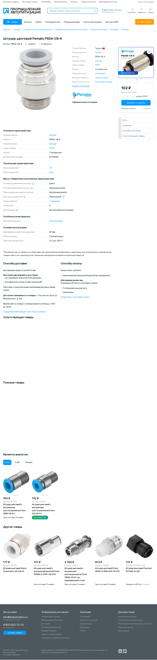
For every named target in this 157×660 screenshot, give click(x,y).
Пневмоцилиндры (72, 22)
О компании (46, 2)
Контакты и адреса (11, 2)
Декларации (123, 631)
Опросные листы (125, 627)
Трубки (38, 22)
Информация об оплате (52, 620)
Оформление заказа (50, 617)
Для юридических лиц (108, 2)
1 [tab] (135, 81)
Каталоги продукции (127, 617)
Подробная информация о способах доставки (24, 312)
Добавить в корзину (136, 103)
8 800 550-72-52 (111, 10)
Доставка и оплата (30, 2)
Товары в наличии (88, 2)
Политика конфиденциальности (55, 638)
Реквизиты (84, 627)
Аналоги (74, 2)
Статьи (83, 631)
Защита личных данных (51, 635)
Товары (12, 22)
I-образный (100, 74)
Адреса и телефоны (88, 620)
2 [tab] (137, 81)
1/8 (50, 168)
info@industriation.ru (14, 617)
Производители (60, 2)
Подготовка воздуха (92, 22)
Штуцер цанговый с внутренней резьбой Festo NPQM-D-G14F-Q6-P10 (46, 571)
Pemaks (98, 53)
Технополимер (101, 78)
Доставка (45, 624)
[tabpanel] (136, 63)
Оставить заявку (144, 22)
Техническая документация (130, 620)
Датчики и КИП (111, 22)
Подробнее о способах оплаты (75, 297)
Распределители (52, 22)
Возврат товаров (48, 631)
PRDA (97, 65)
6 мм (51, 172)
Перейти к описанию (81, 86)
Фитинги (28, 22)
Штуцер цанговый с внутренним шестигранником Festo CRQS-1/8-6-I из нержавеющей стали (75, 574)
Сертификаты (86, 624)
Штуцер (98, 61)
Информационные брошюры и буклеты (135, 624)
